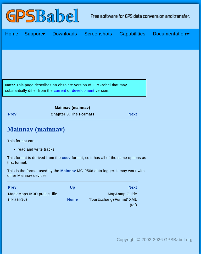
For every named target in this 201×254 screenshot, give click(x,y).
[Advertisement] (101, 62)
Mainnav (68, 171)
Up (72, 187)
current (60, 90)
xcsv (66, 158)
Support (35, 33)
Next (133, 114)
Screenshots (98, 33)
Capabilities (133, 33)
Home (11, 33)
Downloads (65, 33)
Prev (12, 114)
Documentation (171, 33)
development (83, 90)
